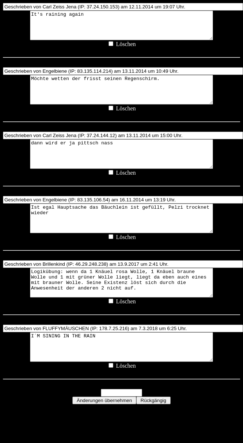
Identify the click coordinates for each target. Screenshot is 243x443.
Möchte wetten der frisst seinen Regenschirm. (121, 98)
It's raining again (121, 28)
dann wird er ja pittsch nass (121, 167)
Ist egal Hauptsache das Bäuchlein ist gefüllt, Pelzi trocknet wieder (121, 237)
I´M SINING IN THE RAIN (121, 377)
